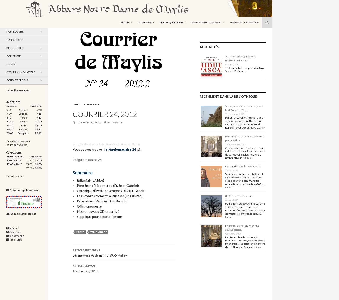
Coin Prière (13, 56)
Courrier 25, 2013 (124, 268)
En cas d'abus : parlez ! (23, 213)
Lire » (262, 127)
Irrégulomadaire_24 (87, 159)
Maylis (125, 22)
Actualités (15, 231)
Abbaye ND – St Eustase (244, 22)
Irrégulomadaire (86, 104)
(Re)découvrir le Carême (239, 196)
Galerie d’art (14, 39)
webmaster (115, 122)
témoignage (98, 232)
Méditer (14, 228)
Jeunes (10, 64)
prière (80, 232)
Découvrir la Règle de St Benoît (243, 166)
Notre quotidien (171, 22)
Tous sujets (15, 239)
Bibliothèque (15, 47)
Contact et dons (17, 80)
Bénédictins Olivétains (207, 22)
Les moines (144, 22)
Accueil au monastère (20, 72)
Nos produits (15, 31)
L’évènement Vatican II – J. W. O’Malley (124, 252)
